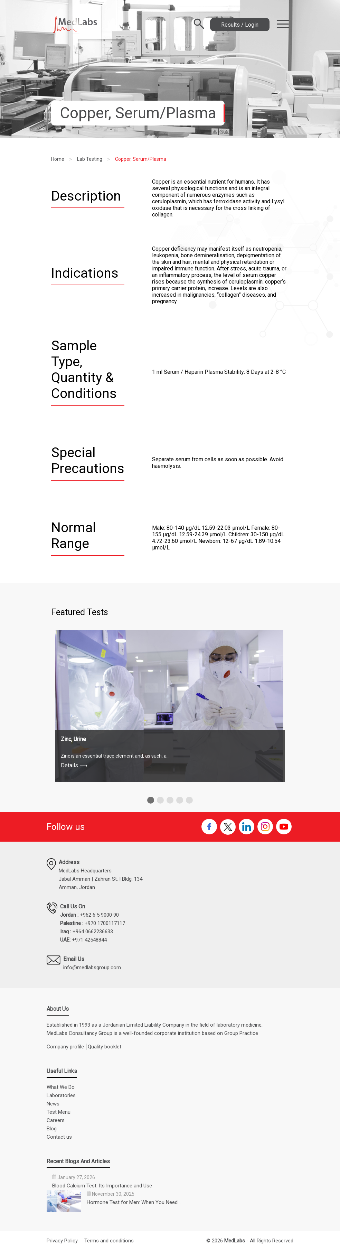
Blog (52, 1129)
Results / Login (239, 24)
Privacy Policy (62, 1241)
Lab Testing (89, 159)
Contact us (59, 1137)
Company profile (65, 1047)
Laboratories (61, 1095)
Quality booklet (104, 1047)
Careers (56, 1120)
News (53, 1104)
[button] (150, 800)
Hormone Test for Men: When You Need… (134, 1202)
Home (57, 159)
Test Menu (58, 1112)
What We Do (61, 1087)
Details (74, 765)
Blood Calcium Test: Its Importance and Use (102, 1186)
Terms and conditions (109, 1241)
